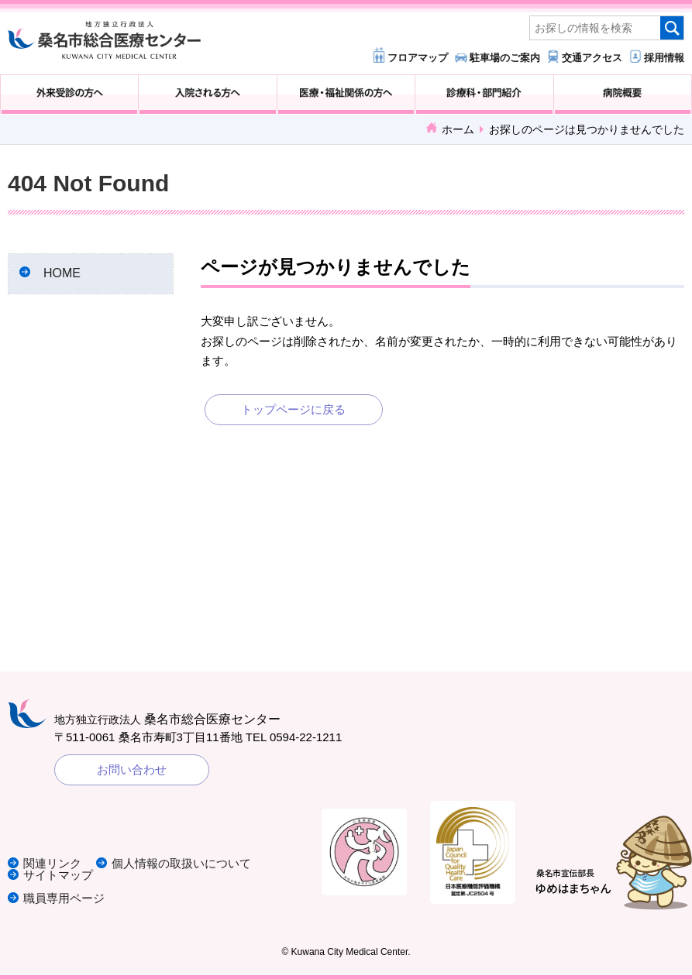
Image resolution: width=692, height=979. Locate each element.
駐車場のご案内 (505, 57)
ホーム (458, 129)
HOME (62, 273)
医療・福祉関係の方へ (346, 94)
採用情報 (664, 57)
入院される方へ (207, 94)
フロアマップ (417, 57)
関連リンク (52, 863)
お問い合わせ (132, 769)
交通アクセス (592, 57)
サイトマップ (58, 875)
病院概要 (622, 94)
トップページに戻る (293, 409)
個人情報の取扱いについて (181, 863)
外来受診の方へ (69, 94)
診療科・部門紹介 (484, 94)
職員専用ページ (64, 898)
